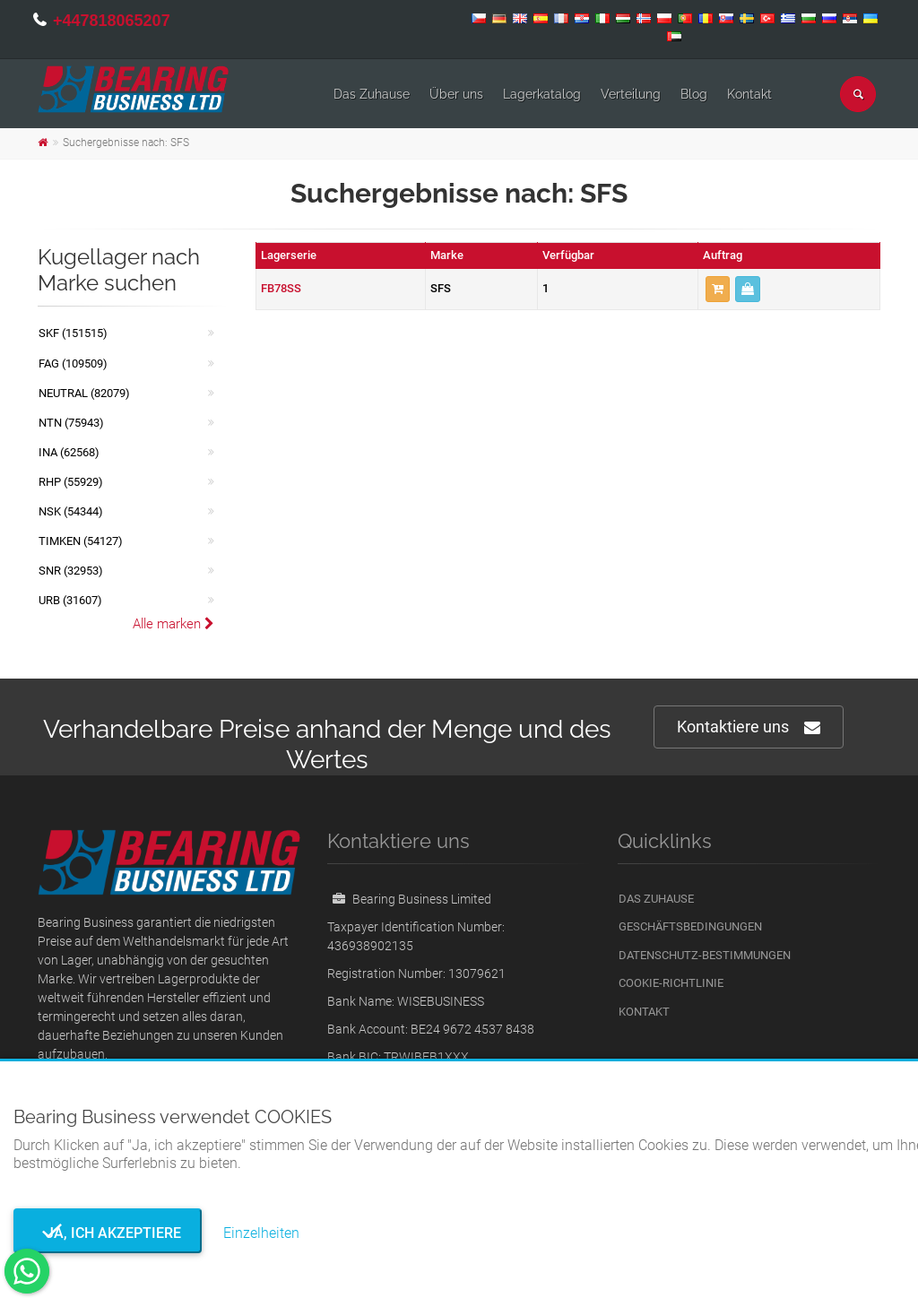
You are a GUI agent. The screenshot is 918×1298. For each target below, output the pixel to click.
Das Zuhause (371, 94)
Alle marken (173, 624)
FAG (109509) (73, 363)
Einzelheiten (261, 1233)
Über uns (456, 94)
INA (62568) (69, 452)
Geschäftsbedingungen (690, 926)
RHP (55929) (71, 482)
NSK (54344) (71, 511)
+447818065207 (111, 21)
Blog (693, 94)
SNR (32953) (71, 570)
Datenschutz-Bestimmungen (705, 955)
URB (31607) (70, 600)
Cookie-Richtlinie (671, 983)
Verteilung (631, 94)
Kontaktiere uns (748, 727)
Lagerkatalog (542, 94)
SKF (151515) (73, 333)
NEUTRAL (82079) (84, 393)
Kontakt (749, 94)
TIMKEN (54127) (81, 541)
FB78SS (281, 288)
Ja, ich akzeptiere (108, 1233)
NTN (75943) (71, 422)
